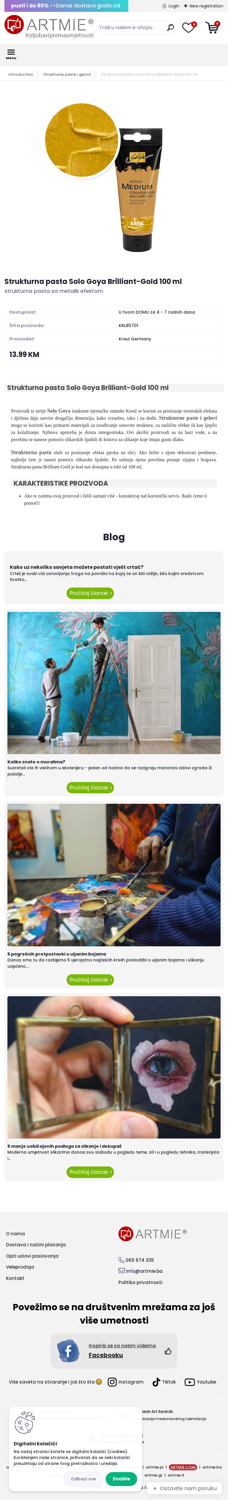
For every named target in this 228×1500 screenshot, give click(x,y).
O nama (15, 1234)
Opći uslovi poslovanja (32, 1256)
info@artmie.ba (144, 1271)
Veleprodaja (20, 1267)
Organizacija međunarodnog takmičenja (169, 1418)
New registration (206, 6)
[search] (170, 30)
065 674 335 (140, 1260)
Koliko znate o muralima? (36, 762)
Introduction (20, 74)
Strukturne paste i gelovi (67, 74)
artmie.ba (212, 1467)
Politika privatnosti (140, 1282)
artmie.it (176, 1475)
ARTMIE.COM (183, 1467)
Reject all (83, 1479)
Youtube (200, 1382)
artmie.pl (155, 1467)
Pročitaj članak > (90, 593)
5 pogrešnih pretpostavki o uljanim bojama (56, 954)
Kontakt (15, 1278)
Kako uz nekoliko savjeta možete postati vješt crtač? (76, 567)
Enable (121, 1478)
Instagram (126, 1382)
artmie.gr (153, 1475)
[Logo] (49, 27)
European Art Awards (152, 1411)
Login (174, 6)
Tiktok (164, 1382)
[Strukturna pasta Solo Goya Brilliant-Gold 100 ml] (114, 179)
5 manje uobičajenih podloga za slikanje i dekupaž (64, 1146)
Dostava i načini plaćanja (36, 1245)
